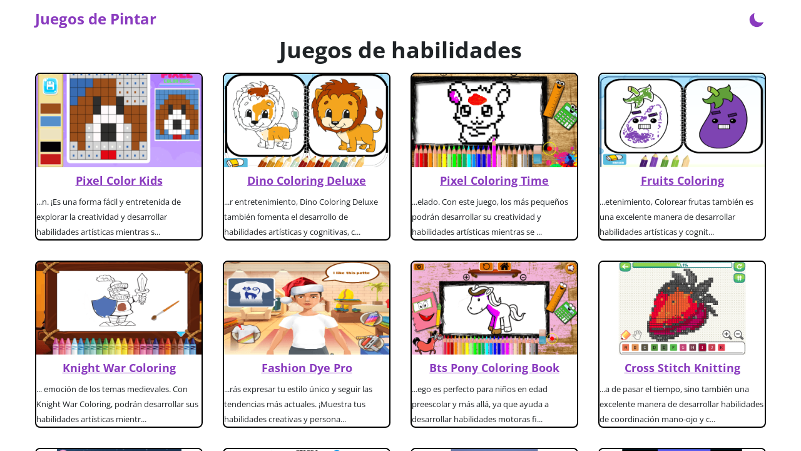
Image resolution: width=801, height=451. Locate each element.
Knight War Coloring (119, 367)
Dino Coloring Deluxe (306, 180)
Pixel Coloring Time (494, 180)
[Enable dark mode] (756, 19)
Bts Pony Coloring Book (494, 367)
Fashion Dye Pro (307, 367)
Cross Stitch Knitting (682, 367)
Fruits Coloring (682, 180)
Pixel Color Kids (119, 180)
